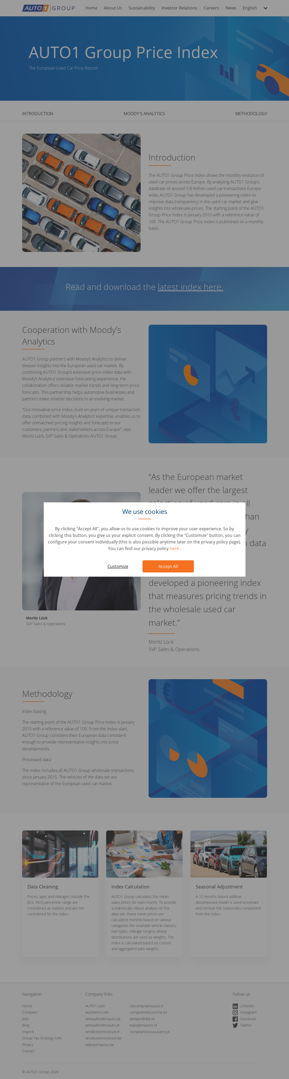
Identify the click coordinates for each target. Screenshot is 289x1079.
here (175, 548)
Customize (117, 566)
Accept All (168, 566)
